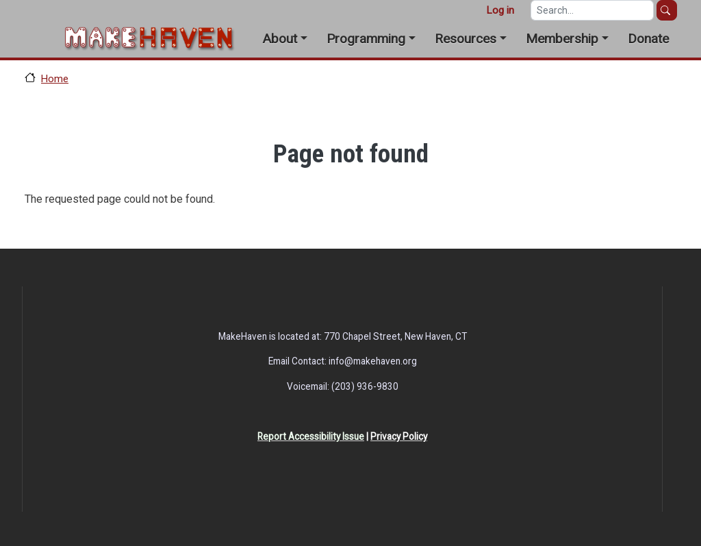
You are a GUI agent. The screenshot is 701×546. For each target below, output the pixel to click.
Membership (562, 39)
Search (667, 10)
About (279, 39)
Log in (500, 10)
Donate (648, 39)
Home (54, 79)
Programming (366, 39)
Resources (465, 39)
